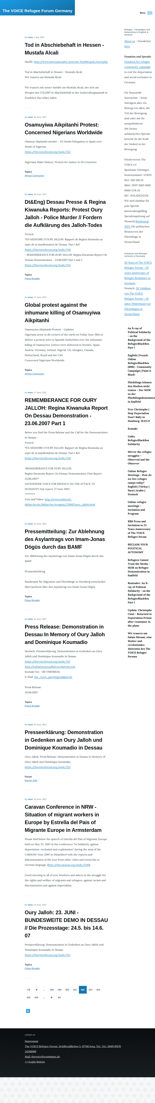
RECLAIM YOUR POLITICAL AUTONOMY (138, 548)
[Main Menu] (145, 12)
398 (53, 991)
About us (129, 41)
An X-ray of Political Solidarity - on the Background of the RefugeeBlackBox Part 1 (139, 338)
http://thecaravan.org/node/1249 (68, 864)
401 (76, 991)
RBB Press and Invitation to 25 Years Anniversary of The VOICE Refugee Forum (139, 529)
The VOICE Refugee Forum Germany (37, 11)
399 (60, 991)
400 (68, 991)
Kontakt (133, 428)
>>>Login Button (35, 1061)
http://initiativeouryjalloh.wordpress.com (50, 666)
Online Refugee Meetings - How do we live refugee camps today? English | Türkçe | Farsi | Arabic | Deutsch (139, 482)
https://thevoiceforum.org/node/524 (48, 265)
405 (29, 998)
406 (37, 998)
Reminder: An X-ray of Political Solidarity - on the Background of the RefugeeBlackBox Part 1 (139, 592)
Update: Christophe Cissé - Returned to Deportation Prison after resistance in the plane (140, 617)
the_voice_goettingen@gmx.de (53, 677)
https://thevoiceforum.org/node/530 (48, 249)
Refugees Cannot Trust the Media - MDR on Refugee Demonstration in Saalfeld (139, 567)
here (127, 46)
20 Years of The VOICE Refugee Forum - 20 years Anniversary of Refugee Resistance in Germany (138, 273)
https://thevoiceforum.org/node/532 (48, 151)
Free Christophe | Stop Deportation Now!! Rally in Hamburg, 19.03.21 (139, 415)
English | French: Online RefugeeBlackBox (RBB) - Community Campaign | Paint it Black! (139, 365)
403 (91, 991)
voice (30, 37)
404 (99, 991)
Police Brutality (32, 278)
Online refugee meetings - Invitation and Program (137, 507)
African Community (34, 175)
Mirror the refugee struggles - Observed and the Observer (140, 457)
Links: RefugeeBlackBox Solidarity (138, 440)
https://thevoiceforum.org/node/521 (47, 661)
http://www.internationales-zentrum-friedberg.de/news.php (71, 61)
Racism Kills (31, 780)
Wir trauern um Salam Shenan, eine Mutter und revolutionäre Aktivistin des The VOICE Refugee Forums (140, 645)
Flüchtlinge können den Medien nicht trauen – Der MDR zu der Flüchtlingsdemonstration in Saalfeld (140, 392)
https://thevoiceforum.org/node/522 (48, 767)
